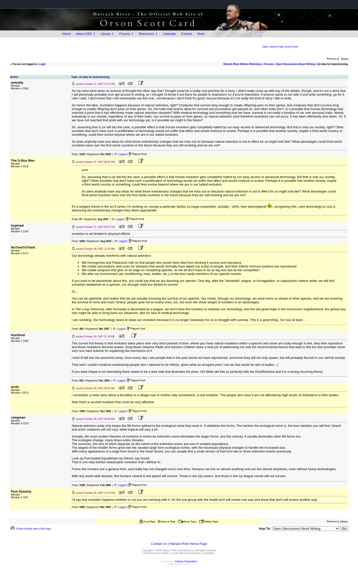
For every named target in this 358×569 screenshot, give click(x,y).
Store (201, 34)
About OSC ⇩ (86, 34)
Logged (122, 154)
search (273, 46)
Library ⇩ (107, 34)
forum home (291, 46)
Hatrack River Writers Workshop (243, 64)
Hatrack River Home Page (188, 544)
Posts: (78, 154)
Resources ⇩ (148, 34)
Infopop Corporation (186, 561)
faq (281, 46)
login (265, 46)
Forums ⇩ (126, 34)
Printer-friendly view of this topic (30, 528)
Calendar (169, 34)
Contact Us (159, 544)
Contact (186, 34)
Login (42, 64)
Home (66, 34)
